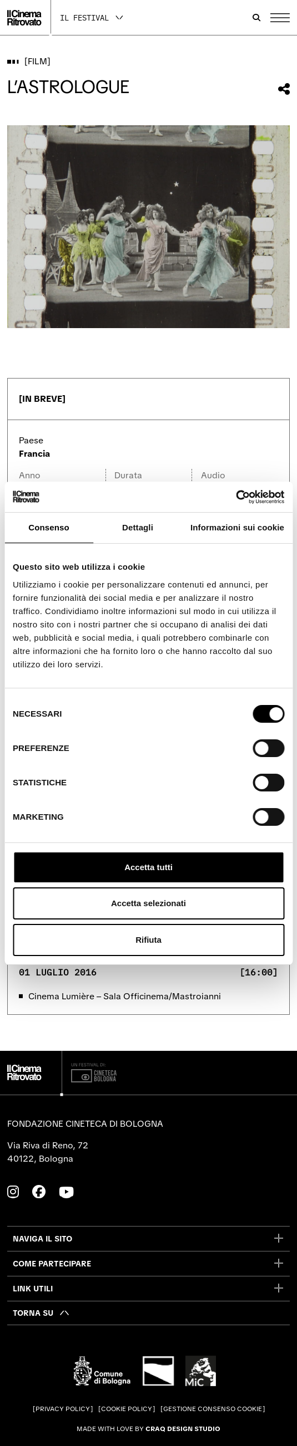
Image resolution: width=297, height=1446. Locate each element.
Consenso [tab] (48, 527)
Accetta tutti (148, 867)
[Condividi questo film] (284, 89)
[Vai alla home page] (24, 17)
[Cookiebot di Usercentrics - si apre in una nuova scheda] (235, 497)
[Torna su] (41, 1313)
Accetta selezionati (148, 903)
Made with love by (148, 1428)
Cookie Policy (126, 1408)
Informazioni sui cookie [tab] (237, 527)
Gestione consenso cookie (212, 1408)
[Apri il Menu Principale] (280, 17)
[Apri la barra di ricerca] (256, 18)
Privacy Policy (63, 1408)
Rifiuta (148, 939)
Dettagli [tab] (137, 527)
